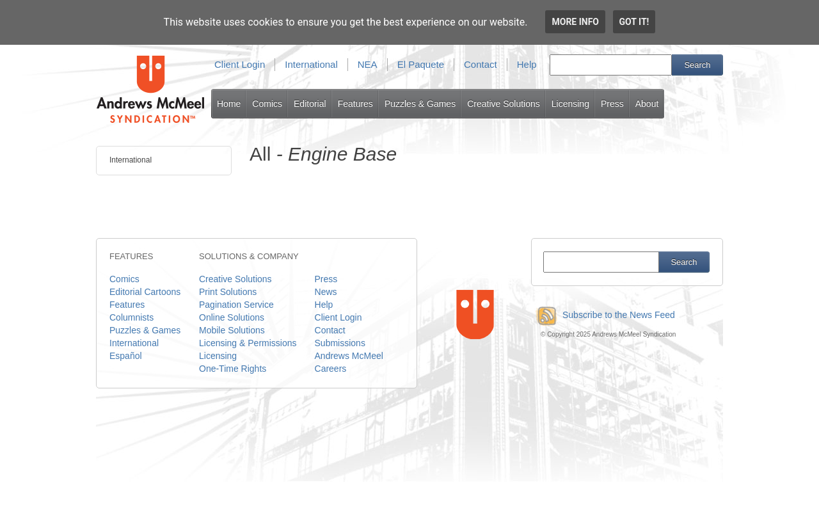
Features (355, 104)
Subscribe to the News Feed (603, 314)
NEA (368, 64)
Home (229, 104)
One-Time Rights (232, 368)
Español (125, 356)
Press (612, 104)
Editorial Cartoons (144, 292)
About (647, 104)
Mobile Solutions (232, 330)
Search (697, 65)
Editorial (310, 104)
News (326, 292)
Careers (331, 368)
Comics (267, 104)
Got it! (634, 22)
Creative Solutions (503, 104)
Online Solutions (231, 317)
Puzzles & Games (420, 104)
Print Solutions (228, 292)
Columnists (131, 317)
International (311, 64)
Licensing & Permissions (248, 343)
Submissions (340, 343)
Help (527, 64)
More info (575, 22)
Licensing (570, 104)
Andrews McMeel (349, 356)
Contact (480, 64)
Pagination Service (236, 304)
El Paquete (420, 64)
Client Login (239, 64)
